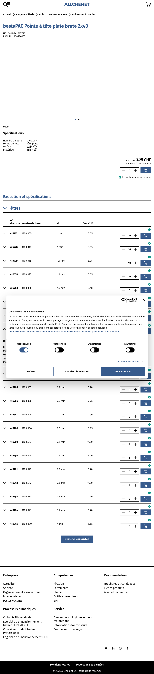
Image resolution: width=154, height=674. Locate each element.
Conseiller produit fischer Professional (19, 631)
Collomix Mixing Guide (17, 617)
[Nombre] (129, 170)
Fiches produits (114, 588)
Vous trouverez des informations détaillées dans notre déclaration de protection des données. (65, 331)
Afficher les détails (128, 361)
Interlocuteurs (12, 596)
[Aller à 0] (75, 119)
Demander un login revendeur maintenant (73, 619)
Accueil (7, 14)
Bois (41, 14)
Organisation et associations (21, 592)
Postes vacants (12, 600)
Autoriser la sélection (77, 371)
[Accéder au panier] (148, 4)
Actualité (9, 583)
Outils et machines (66, 596)
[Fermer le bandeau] (144, 300)
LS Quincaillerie (25, 14)
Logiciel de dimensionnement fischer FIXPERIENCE (22, 623)
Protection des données (90, 664)
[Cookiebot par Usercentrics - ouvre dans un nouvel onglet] (123, 300)
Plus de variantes (77, 539)
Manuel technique (116, 592)
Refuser (31, 371)
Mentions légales (60, 664)
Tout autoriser (123, 371)
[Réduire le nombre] (122, 170)
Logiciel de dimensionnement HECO (26, 637)
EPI (56, 600)
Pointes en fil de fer (83, 14)
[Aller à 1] (78, 119)
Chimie (58, 592)
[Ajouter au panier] (145, 170)
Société (8, 588)
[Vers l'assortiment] (6, 4)
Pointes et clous (58, 14)
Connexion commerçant (69, 629)
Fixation (59, 583)
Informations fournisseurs (70, 625)
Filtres (11, 208)
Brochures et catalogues (119, 583)
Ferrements (61, 588)
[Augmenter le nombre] (136, 170)
